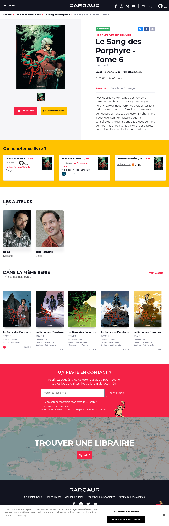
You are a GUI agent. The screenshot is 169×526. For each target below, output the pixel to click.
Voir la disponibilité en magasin (75, 172)
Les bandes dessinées (28, 14)
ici (106, 409)
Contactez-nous (33, 497)
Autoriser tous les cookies (126, 522)
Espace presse (53, 497)
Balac (99, 71)
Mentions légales (74, 497)
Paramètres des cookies (131, 497)
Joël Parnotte (124, 71)
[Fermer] (164, 517)
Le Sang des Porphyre (57, 14)
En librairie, (75, 165)
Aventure (103, 28)
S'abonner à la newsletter (101, 497)
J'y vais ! (84, 455)
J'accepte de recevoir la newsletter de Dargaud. (70, 402)
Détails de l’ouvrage (122, 88)
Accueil (7, 14)
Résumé (101, 88)
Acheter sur (129, 165)
